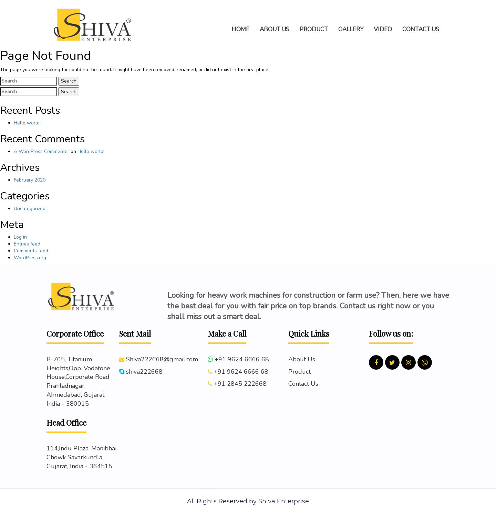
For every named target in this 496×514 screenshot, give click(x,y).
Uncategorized (29, 208)
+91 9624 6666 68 (242, 359)
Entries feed (27, 244)
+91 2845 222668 (240, 384)
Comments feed (31, 251)
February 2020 (29, 180)
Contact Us (303, 384)
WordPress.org (30, 257)
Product (299, 372)
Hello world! (27, 123)
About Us (301, 359)
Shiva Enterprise (283, 501)
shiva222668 (144, 372)
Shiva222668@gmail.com (162, 359)
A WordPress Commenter (41, 151)
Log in (20, 237)
